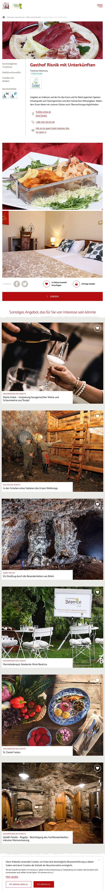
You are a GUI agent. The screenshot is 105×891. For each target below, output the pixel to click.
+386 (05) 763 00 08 (45, 122)
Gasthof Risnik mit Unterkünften (54, 17)
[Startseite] (5, 5)
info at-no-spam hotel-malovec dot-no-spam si (53, 130)
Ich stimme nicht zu (18, 884)
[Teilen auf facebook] (16, 284)
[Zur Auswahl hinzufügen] (58, 284)
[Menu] (100, 6)
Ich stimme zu (43, 884)
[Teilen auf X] (24, 284)
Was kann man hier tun (16, 17)
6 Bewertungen (37, 73)
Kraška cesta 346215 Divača (43, 114)
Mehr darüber (12, 877)
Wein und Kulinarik (33, 17)
